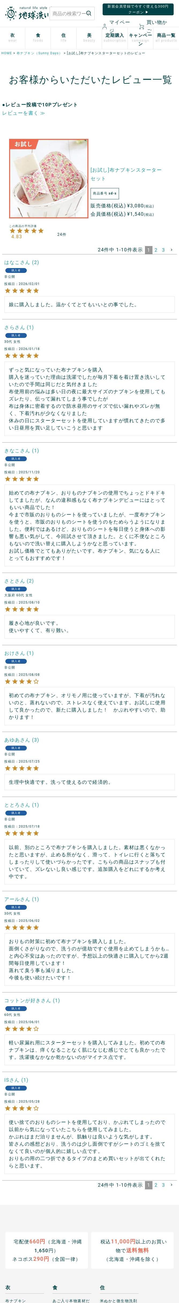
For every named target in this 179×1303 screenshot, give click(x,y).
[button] (172, 250)
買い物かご (153, 26)
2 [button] (156, 250)
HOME (6, 53)
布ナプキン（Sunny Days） (39, 53)
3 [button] (163, 250)
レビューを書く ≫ (24, 113)
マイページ (116, 26)
